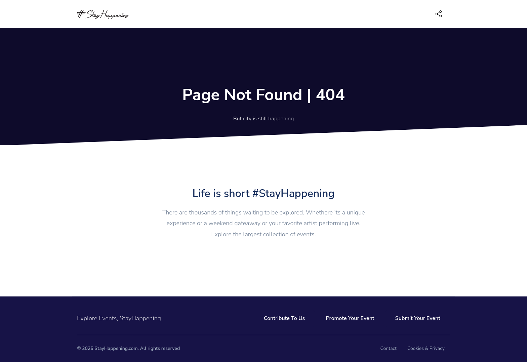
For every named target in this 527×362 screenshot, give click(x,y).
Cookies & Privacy (426, 348)
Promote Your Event (350, 318)
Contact (388, 348)
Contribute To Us (284, 318)
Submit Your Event (417, 318)
